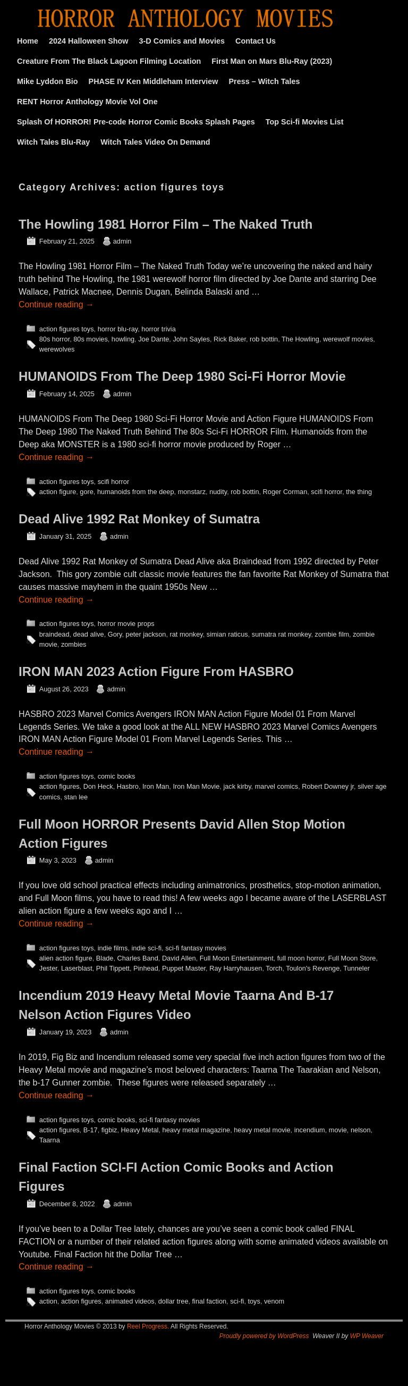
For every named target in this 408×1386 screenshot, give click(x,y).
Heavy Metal (140, 1130)
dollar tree (173, 1301)
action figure (57, 492)
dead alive (88, 634)
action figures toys (66, 329)
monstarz (192, 492)
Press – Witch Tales (264, 81)
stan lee (76, 797)
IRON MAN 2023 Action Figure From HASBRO (156, 671)
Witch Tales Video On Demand (155, 142)
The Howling (300, 339)
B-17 (90, 1130)
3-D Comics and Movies (182, 41)
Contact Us (255, 41)
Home (27, 41)
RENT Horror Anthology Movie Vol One (87, 101)
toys (254, 1301)
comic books (116, 776)
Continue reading (56, 304)
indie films (113, 948)
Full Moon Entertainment (237, 958)
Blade (105, 958)
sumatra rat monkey (281, 634)
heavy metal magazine (197, 1130)
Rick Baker (230, 339)
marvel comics (276, 786)
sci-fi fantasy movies (195, 948)
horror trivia (158, 329)
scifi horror (114, 482)
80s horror (54, 339)
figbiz (109, 1130)
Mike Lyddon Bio (47, 81)
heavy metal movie (262, 1130)
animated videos (130, 1301)
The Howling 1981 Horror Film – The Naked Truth (165, 224)
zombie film (332, 634)
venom (274, 1301)
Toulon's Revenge (312, 968)
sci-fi (237, 1301)
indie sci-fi (146, 948)
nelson (361, 1130)
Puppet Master (184, 968)
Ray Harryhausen (235, 968)
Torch (274, 968)
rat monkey (186, 634)
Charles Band (137, 958)
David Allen (179, 958)
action (48, 1301)
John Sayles (191, 339)
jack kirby (237, 786)
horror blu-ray (118, 329)
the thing (359, 492)
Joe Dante (153, 339)
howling (123, 339)
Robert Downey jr (328, 786)
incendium (309, 1130)
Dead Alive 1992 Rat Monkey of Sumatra (139, 519)
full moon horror (301, 958)
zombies (73, 644)
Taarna (49, 1140)
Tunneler (356, 968)
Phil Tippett (113, 968)
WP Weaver (367, 1336)
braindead (54, 634)
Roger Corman (285, 492)
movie (338, 1130)
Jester (48, 968)
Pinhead (145, 968)
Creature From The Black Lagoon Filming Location (109, 61)
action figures (59, 786)
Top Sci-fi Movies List (305, 122)
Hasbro (128, 786)
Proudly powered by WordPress (264, 1336)
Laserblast (76, 968)
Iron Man (155, 786)
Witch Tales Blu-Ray (53, 142)
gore (87, 492)
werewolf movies (348, 339)
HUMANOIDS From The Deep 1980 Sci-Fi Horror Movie (182, 376)
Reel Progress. (148, 1326)
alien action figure (65, 958)
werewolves (57, 349)
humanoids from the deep (135, 492)
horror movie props (126, 624)
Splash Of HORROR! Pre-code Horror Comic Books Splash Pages (136, 122)
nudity (218, 492)
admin (122, 241)
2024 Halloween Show (89, 41)
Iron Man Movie (196, 786)
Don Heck (98, 786)
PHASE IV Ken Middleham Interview (153, 81)
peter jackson (146, 634)
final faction (209, 1301)
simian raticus (227, 634)
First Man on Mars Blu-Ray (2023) (271, 61)
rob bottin (264, 339)
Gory (115, 634)
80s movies (90, 339)
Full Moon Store (352, 958)
